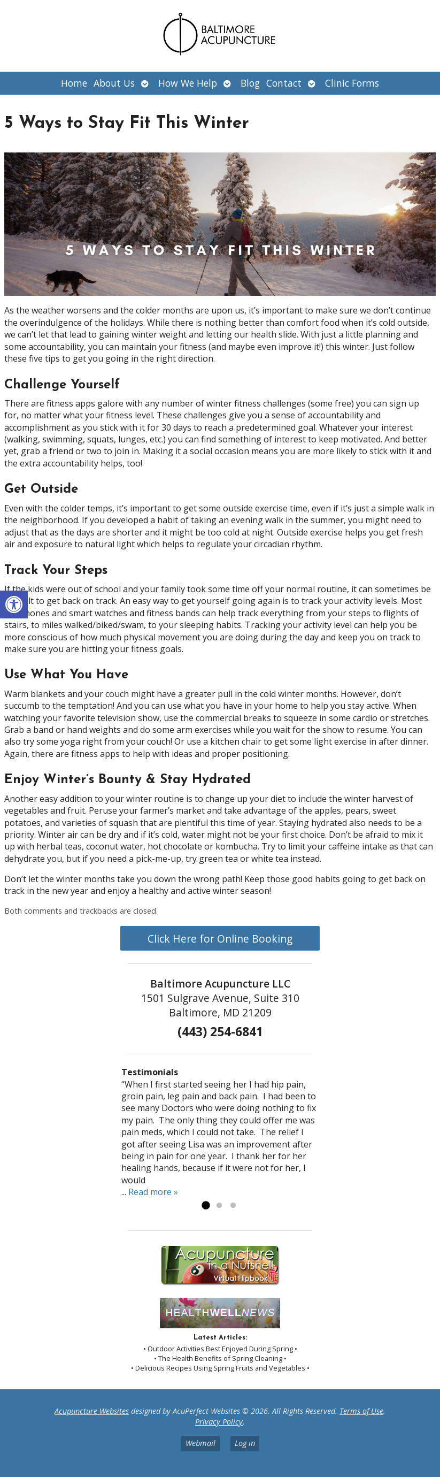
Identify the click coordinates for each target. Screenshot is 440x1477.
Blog (250, 82)
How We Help (187, 82)
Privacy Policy (219, 1422)
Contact (284, 82)
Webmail (200, 1443)
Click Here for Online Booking (220, 938)
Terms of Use (361, 1411)
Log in (245, 1443)
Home (74, 82)
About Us (114, 82)
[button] (14, 604)
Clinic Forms (352, 82)
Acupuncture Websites (92, 1411)
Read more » (153, 1192)
